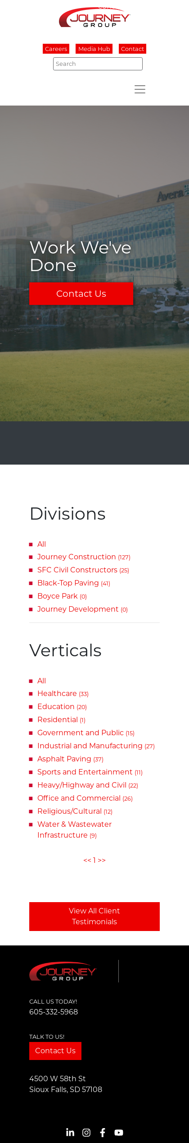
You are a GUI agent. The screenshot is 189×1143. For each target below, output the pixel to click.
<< (87, 860)
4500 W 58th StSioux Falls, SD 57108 (65, 1084)
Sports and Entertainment (90, 772)
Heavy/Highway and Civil (87, 785)
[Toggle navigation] (140, 89)
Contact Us (81, 293)
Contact (132, 49)
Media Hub (94, 49)
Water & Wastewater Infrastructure (74, 829)
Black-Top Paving (73, 583)
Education (62, 706)
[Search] (98, 63)
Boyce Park (62, 596)
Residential (61, 719)
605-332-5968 (53, 1012)
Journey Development (82, 609)
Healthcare (63, 693)
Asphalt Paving (70, 759)
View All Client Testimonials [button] (94, 916)
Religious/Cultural (74, 811)
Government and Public (86, 732)
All (41, 544)
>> (102, 860)
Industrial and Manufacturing (96, 746)
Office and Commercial (85, 798)
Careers (56, 49)
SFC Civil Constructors (83, 570)
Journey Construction (83, 557)
